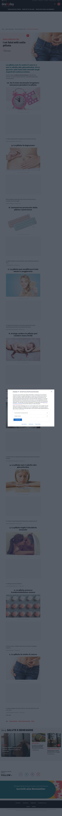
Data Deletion (24, 424)
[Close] (52, 392)
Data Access (31, 424)
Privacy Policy (37, 424)
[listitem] (31, 412)
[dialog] (31, 408)
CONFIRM (19, 419)
